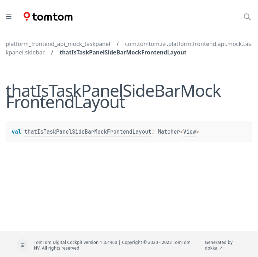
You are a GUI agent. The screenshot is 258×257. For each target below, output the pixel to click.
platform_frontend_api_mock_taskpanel (58, 44)
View (189, 131)
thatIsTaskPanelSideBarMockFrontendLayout (123, 52)
